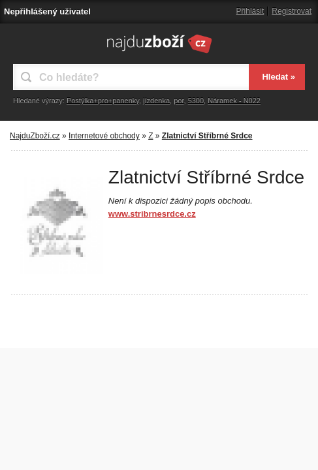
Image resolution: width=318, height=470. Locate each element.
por (178, 100)
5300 (196, 100)
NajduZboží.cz (35, 135)
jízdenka (156, 100)
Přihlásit (250, 11)
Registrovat (291, 11)
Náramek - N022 (234, 100)
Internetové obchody (104, 135)
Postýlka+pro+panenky (103, 100)
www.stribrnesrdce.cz (152, 214)
